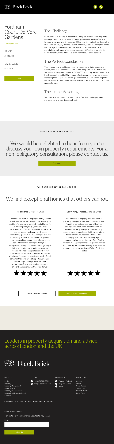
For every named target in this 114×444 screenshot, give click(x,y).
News (59, 386)
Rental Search (9, 388)
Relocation (8, 396)
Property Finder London (13, 391)
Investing (7, 384)
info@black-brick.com (41, 384)
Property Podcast (63, 381)
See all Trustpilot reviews (37, 293)
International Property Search (15, 393)
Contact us (57, 163)
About (78, 384)
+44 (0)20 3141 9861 (40, 381)
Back (19, 78)
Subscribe (19, 432)
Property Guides (63, 384)
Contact (79, 381)
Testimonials (80, 388)
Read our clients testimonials (77, 293)
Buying (6, 381)
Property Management (12, 386)
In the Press (80, 393)
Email (6, 420)
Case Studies (81, 386)
